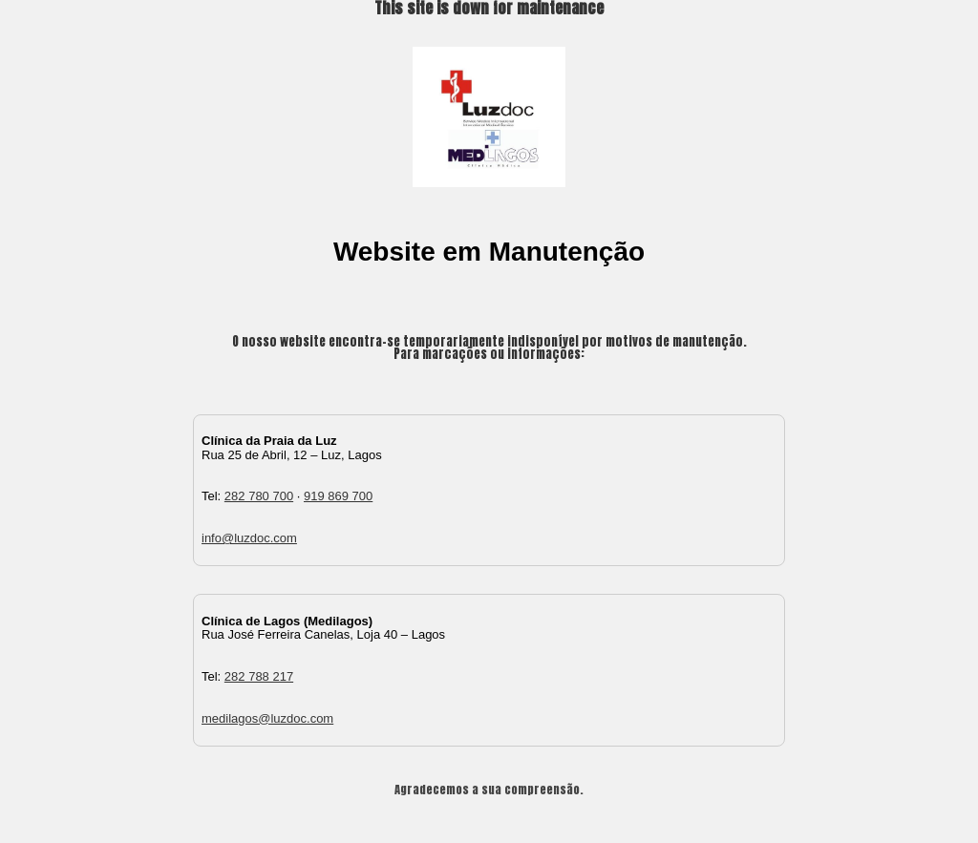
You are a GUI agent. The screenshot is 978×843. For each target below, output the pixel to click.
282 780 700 (258, 496)
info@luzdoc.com (249, 538)
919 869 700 (338, 496)
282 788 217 (258, 676)
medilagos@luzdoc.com (267, 718)
